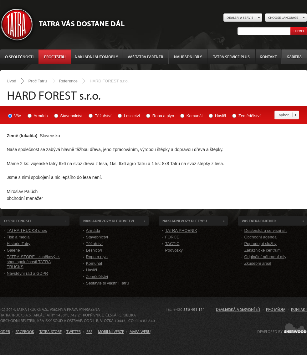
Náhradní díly (188, 56)
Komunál (194, 115)
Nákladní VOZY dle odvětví (108, 220)
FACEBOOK (25, 331)
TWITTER (73, 331)
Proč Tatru (55, 56)
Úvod (11, 81)
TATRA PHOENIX (181, 230)
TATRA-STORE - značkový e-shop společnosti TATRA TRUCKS (33, 261)
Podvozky (174, 250)
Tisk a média (18, 237)
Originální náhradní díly (265, 256)
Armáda (40, 115)
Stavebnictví (71, 115)
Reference (68, 81)
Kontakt (268, 56)
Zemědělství (249, 115)
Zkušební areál (257, 263)
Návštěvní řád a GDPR (27, 273)
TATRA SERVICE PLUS (231, 56)
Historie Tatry (19, 243)
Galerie (13, 250)
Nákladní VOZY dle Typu (184, 220)
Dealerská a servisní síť (265, 230)
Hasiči (220, 115)
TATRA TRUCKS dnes (27, 230)
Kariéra (294, 56)
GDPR (5, 331)
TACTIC (172, 243)
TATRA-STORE (50, 331)
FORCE (172, 237)
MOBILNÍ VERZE (111, 331)
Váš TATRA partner (145, 56)
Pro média (275, 309)
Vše (17, 115)
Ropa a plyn (163, 115)
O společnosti (19, 56)
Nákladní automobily (96, 56)
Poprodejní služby (260, 243)
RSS (89, 331)
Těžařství (103, 115)
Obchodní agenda (260, 237)
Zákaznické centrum (262, 250)
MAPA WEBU (140, 331)
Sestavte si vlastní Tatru (107, 283)
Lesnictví (132, 115)
